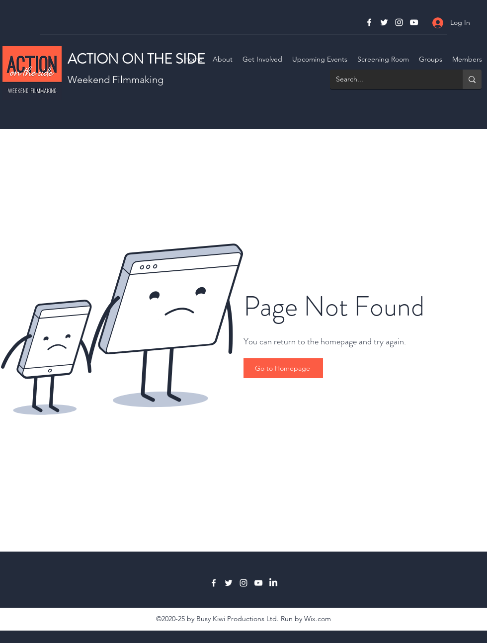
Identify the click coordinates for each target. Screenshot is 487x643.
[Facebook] (369, 22)
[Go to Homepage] (283, 368)
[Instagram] (399, 22)
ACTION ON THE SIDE (136, 59)
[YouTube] (414, 22)
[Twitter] (384, 22)
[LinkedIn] (273, 583)
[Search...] (389, 79)
